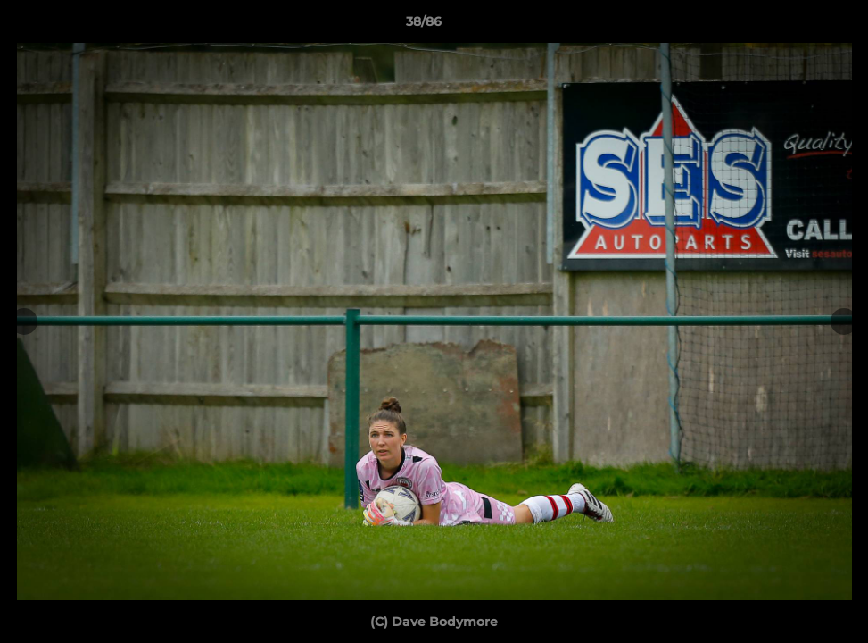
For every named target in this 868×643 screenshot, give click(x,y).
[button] (793, 26)
